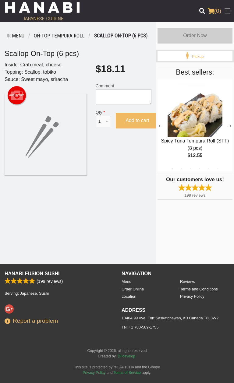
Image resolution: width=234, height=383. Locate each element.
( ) (214, 11)
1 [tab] (172, 168)
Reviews (187, 281)
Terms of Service (127, 373)
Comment (123, 93)
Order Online (133, 289)
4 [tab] (200, 168)
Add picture (17, 95)
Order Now (195, 35)
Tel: (140, 327)
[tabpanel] (195, 125)
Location (129, 296)
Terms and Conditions (199, 289)
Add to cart (137, 120)
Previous (161, 125)
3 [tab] (190, 168)
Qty (103, 118)
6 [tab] (218, 168)
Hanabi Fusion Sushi (32, 273)
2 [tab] (181, 168)
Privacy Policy (192, 296)
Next (229, 125)
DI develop (126, 356)
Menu (126, 281)
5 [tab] (209, 168)
